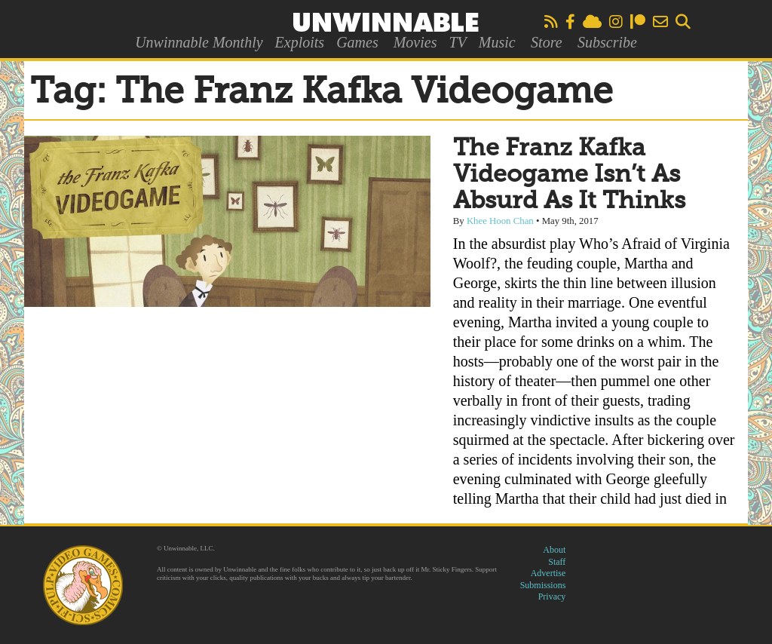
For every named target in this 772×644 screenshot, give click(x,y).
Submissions (543, 585)
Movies (415, 42)
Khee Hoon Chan (500, 221)
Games (357, 42)
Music (497, 42)
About (554, 549)
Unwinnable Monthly (198, 42)
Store (546, 42)
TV (457, 42)
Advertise (548, 573)
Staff (556, 562)
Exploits (300, 42)
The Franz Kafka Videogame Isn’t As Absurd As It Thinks (569, 174)
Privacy (552, 596)
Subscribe (607, 42)
